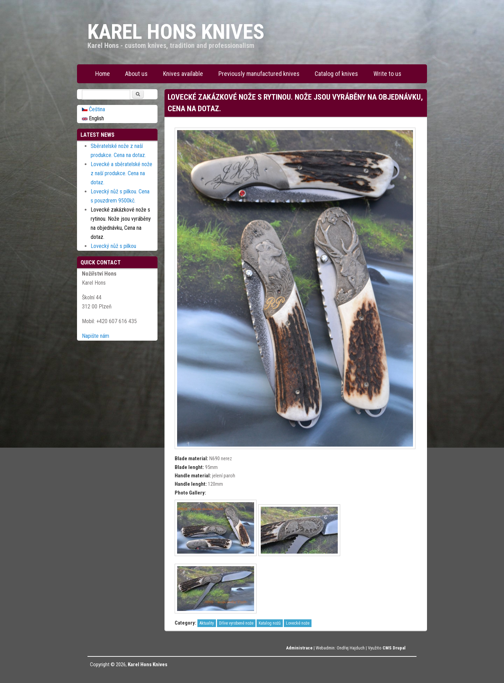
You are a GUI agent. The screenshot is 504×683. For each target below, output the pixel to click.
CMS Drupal (394, 647)
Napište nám (95, 336)
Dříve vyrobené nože (236, 623)
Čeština (93, 109)
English (93, 118)
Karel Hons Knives (147, 664)
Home (102, 73)
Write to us (387, 73)
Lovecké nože (297, 623)
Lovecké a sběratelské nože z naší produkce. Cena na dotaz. (121, 173)
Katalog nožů (270, 623)
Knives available (183, 73)
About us (136, 73)
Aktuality (207, 623)
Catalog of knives (336, 73)
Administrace (299, 647)
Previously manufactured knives (259, 73)
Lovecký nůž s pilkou (113, 246)
